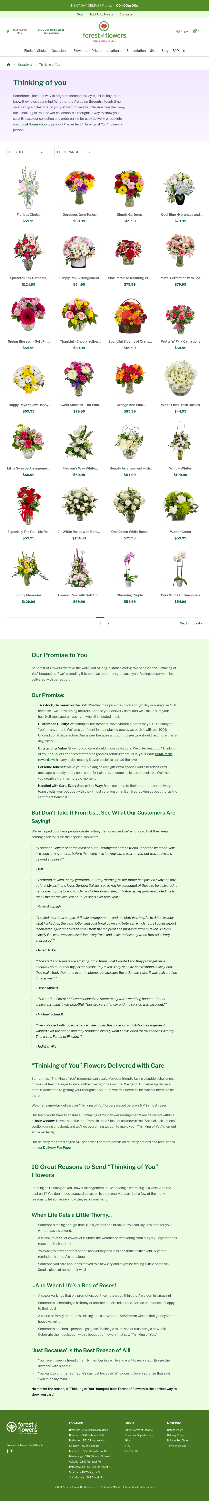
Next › (184, 623)
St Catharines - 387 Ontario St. (86, 1477)
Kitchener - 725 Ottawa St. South (88, 1451)
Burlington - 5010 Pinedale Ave (86, 1440)
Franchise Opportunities (139, 1435)
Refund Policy (175, 1429)
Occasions (25, 64)
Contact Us (126, 14)
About (80, 14)
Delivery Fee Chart (177, 1440)
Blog (164, 51)
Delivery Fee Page (57, 1148)
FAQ (175, 51)
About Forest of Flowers (139, 1429)
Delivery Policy (175, 1435)
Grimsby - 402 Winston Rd (84, 1445)
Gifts (153, 51)
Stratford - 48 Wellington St (85, 1472)
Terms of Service (176, 1445)
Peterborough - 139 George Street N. (90, 1466)
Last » (197, 623)
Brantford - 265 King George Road (88, 1429)
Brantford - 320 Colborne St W (86, 1435)
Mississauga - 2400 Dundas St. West (90, 1456)
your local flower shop (30, 124)
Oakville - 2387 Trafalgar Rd (85, 1461)
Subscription (136, 51)
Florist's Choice (36, 51)
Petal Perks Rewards (101, 14)
